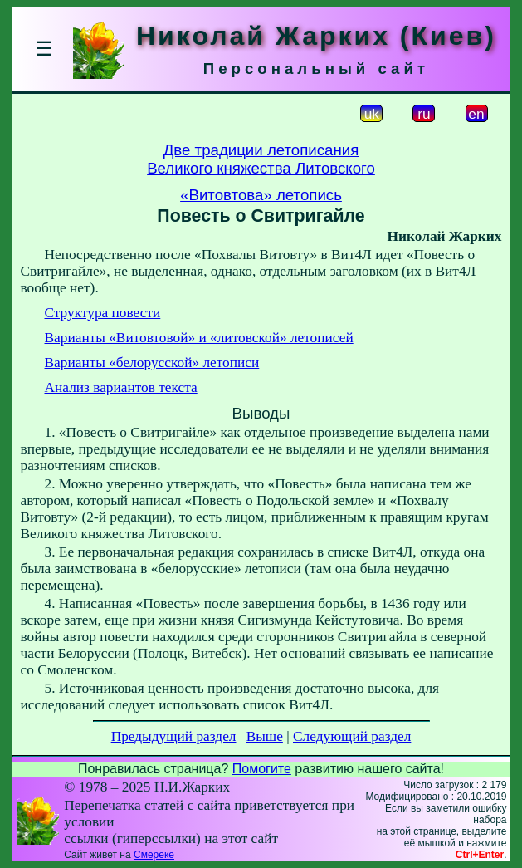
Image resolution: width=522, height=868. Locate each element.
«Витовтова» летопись (261, 195)
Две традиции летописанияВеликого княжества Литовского (261, 159)
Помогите (261, 769)
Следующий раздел (352, 736)
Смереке (154, 855)
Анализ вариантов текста (121, 387)
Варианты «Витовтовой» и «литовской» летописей (199, 338)
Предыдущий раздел (174, 736)
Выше (264, 736)
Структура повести (103, 313)
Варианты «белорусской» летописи (152, 362)
